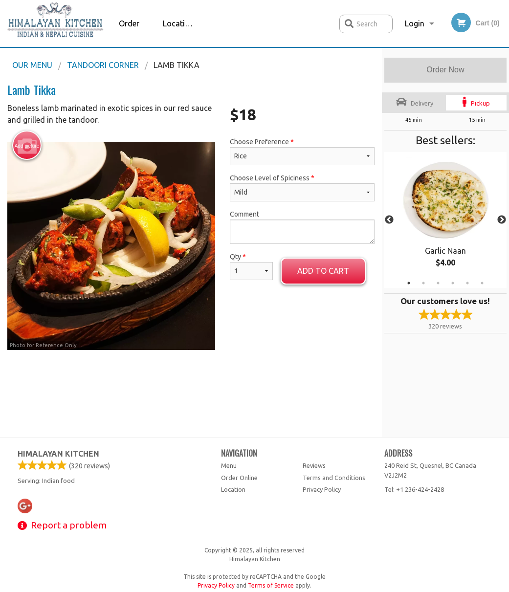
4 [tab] (453, 283)
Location (178, 23)
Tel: (414, 489)
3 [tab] (438, 283)
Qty (251, 266)
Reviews (314, 465)
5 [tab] (467, 283)
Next (502, 220)
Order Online (130, 33)
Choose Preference (302, 151)
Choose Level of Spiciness (302, 187)
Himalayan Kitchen (58, 453)
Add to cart (323, 270)
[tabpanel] (445, 219)
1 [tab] (409, 283)
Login (414, 23)
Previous (389, 220)
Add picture (27, 146)
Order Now (445, 70)
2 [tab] (423, 283)
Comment (302, 227)
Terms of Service (271, 585)
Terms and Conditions (334, 477)
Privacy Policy (322, 489)
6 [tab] (482, 283)
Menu (229, 465)
